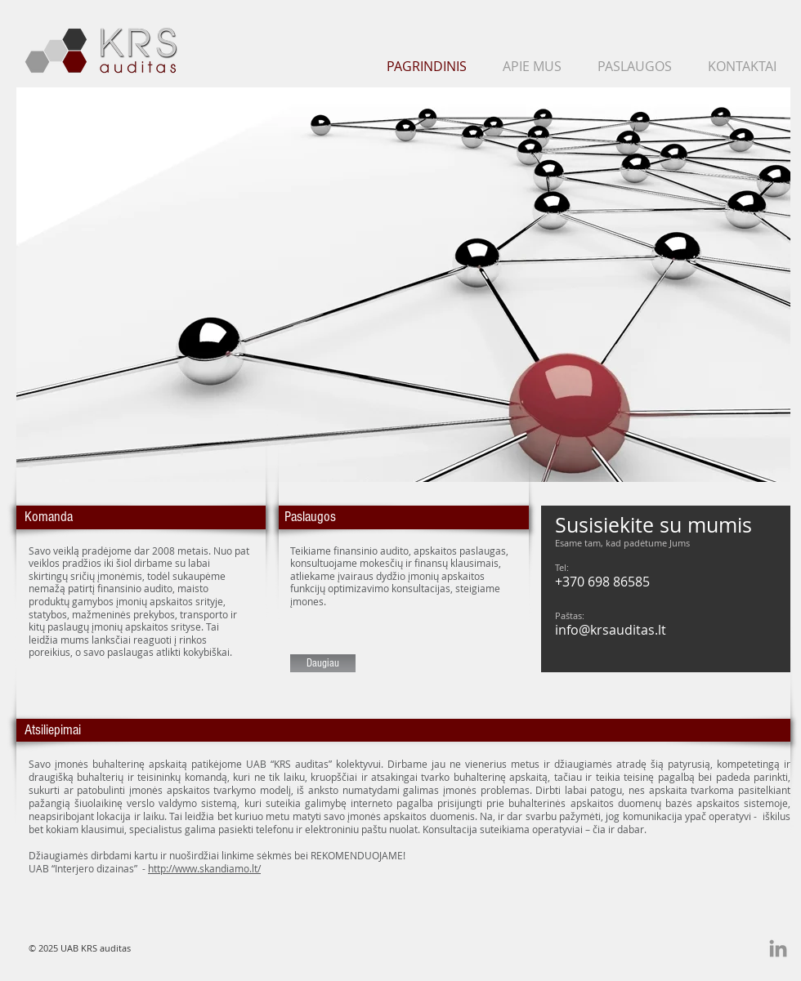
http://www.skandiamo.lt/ (204, 868)
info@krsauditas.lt (610, 630)
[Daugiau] (323, 663)
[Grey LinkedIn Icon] (778, 948)
